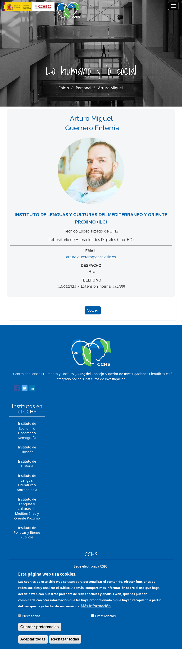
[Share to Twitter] (24, 389)
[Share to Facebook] (17, 389)
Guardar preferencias (39, 630)
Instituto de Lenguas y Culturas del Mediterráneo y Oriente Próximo (27, 508)
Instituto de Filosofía (27, 449)
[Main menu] (173, 6)
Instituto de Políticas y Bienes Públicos (27, 532)
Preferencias (105, 619)
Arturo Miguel (110, 87)
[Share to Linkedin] (32, 389)
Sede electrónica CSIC (90, 566)
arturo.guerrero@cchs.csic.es (91, 257)
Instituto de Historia (27, 463)
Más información (96, 609)
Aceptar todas (33, 642)
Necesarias (31, 619)
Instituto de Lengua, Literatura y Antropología (27, 482)
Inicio (64, 87)
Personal (83, 87)
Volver (92, 310)
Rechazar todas (65, 642)
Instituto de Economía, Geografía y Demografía (27, 430)
